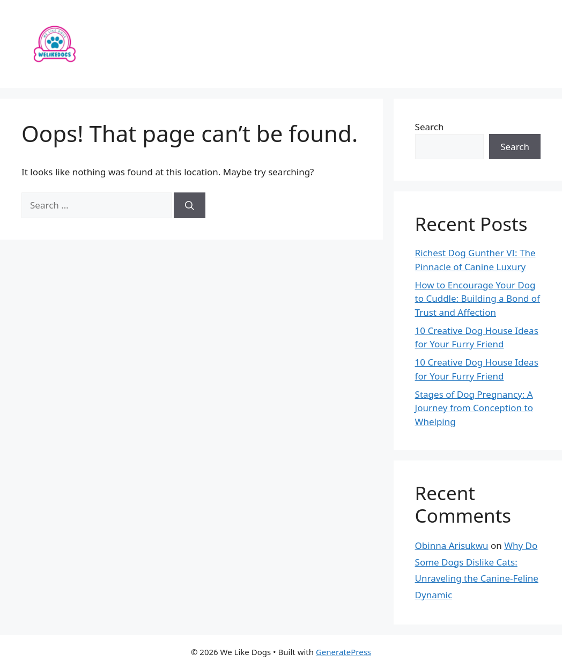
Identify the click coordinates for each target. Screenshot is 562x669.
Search (429, 127)
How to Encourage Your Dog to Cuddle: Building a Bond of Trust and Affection (477, 298)
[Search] (189, 205)
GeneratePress (343, 651)
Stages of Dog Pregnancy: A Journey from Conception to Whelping (474, 408)
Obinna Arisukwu (452, 545)
